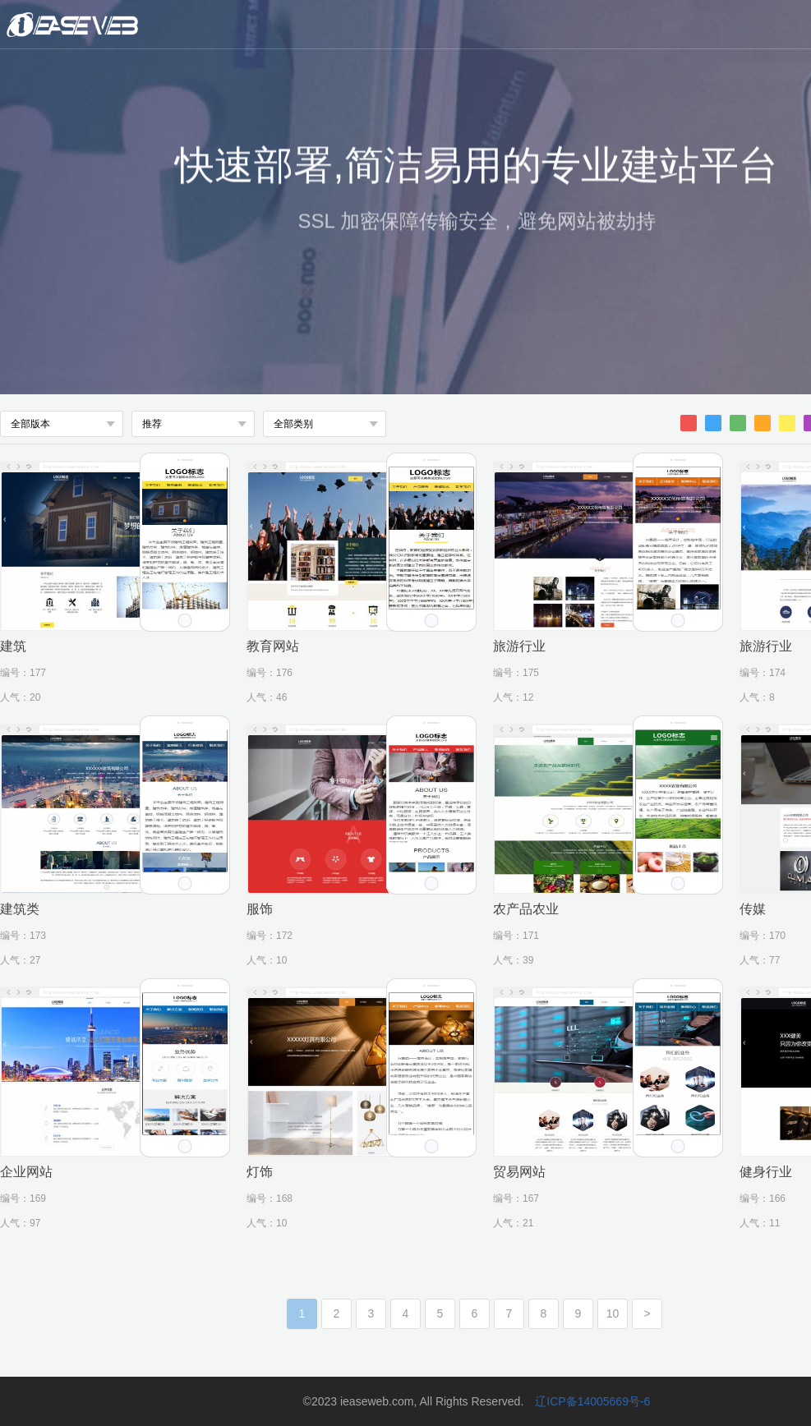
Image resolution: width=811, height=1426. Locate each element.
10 (613, 1313)
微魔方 (127, 24)
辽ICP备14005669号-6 (592, 1401)
